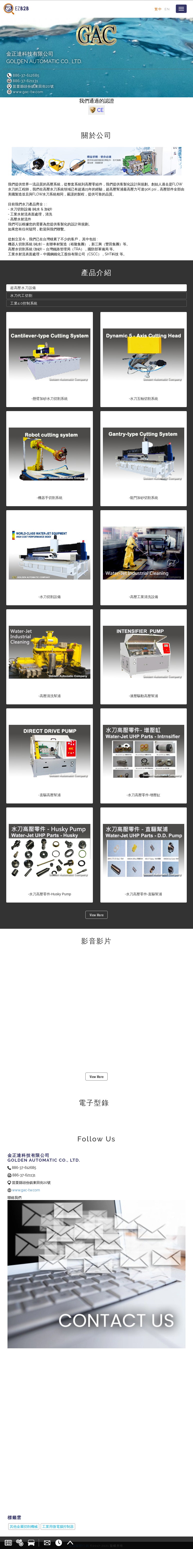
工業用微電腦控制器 (58, 1527)
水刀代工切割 (21, 296)
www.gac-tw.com (24, 92)
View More (97, 914)
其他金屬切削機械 (24, 1527)
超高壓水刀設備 (23, 288)
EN (167, 9)
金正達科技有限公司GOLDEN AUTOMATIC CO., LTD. (44, 57)
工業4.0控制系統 (23, 303)
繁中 (158, 9)
